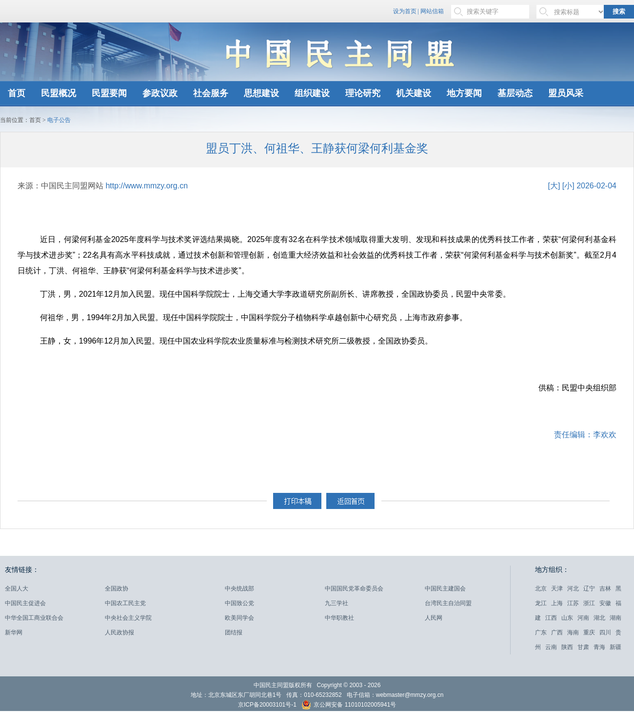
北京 (541, 588)
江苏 (573, 603)
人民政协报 (119, 632)
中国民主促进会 (25, 603)
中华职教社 (339, 617)
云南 (551, 647)
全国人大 (16, 588)
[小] (568, 186)
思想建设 (261, 93)
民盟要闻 (109, 93)
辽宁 (589, 588)
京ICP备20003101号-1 (267, 704)
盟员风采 (565, 93)
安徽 (605, 603)
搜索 (619, 11)
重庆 (589, 632)
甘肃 (583, 647)
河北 (573, 588)
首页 (16, 93)
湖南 (615, 617)
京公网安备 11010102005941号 (348, 706)
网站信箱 (432, 11)
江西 (551, 617)
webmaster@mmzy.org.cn (410, 695)
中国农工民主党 (125, 603)
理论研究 (362, 93)
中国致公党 (239, 603)
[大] (554, 186)
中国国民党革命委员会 (354, 588)
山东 (567, 617)
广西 (557, 632)
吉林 (605, 588)
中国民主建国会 (445, 588)
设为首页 (404, 11)
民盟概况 (58, 93)
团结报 (233, 632)
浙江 (589, 603)
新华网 (13, 632)
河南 (583, 617)
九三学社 (336, 603)
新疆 (615, 647)
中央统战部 (239, 588)
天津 (557, 588)
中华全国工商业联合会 (34, 617)
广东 (541, 632)
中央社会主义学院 (128, 617)
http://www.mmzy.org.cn (146, 186)
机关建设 (413, 93)
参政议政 (160, 93)
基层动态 (515, 93)
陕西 (567, 647)
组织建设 (312, 93)
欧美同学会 (239, 617)
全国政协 (116, 588)
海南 (573, 632)
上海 (557, 603)
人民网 (433, 617)
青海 (599, 647)
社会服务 (210, 93)
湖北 (599, 617)
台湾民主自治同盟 (448, 603)
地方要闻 (464, 93)
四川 (605, 632)
